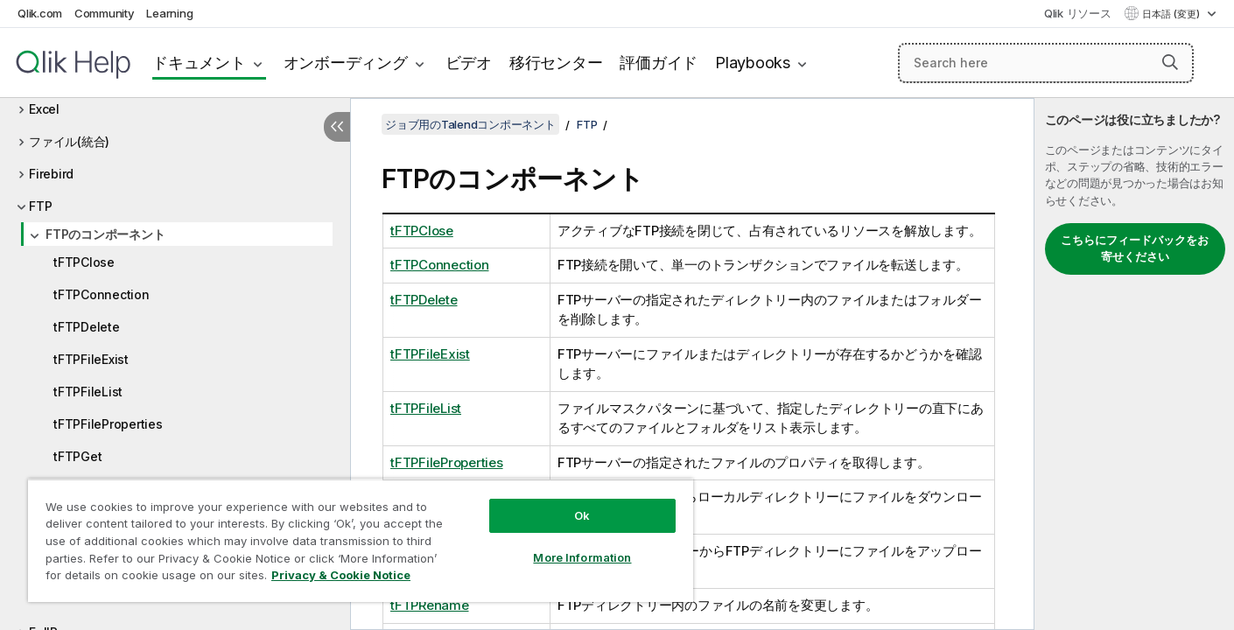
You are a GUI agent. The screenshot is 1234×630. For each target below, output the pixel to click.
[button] (1170, 62)
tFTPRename (429, 605)
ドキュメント (199, 62)
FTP (40, 206)
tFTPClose (84, 262)
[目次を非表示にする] (337, 127)
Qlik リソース (1077, 13)
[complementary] (1134, 364)
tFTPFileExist (91, 359)
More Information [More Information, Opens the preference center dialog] (582, 557)
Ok (582, 515)
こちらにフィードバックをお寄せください (1135, 248)
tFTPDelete (86, 326)
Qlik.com (40, 13)
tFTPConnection (101, 294)
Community (104, 13)
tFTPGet (77, 456)
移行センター (556, 62)
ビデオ (468, 62)
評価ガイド (659, 62)
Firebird (51, 173)
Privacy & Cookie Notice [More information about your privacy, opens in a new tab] (340, 575)
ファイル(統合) (69, 141)
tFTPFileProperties (108, 423)
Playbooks (752, 62)
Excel (44, 109)
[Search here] (1046, 63)
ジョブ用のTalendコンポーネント (470, 124)
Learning (169, 13)
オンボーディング (346, 62)
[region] (360, 540)
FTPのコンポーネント (105, 234)
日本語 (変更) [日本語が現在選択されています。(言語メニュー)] (1172, 14)
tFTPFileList (88, 391)
